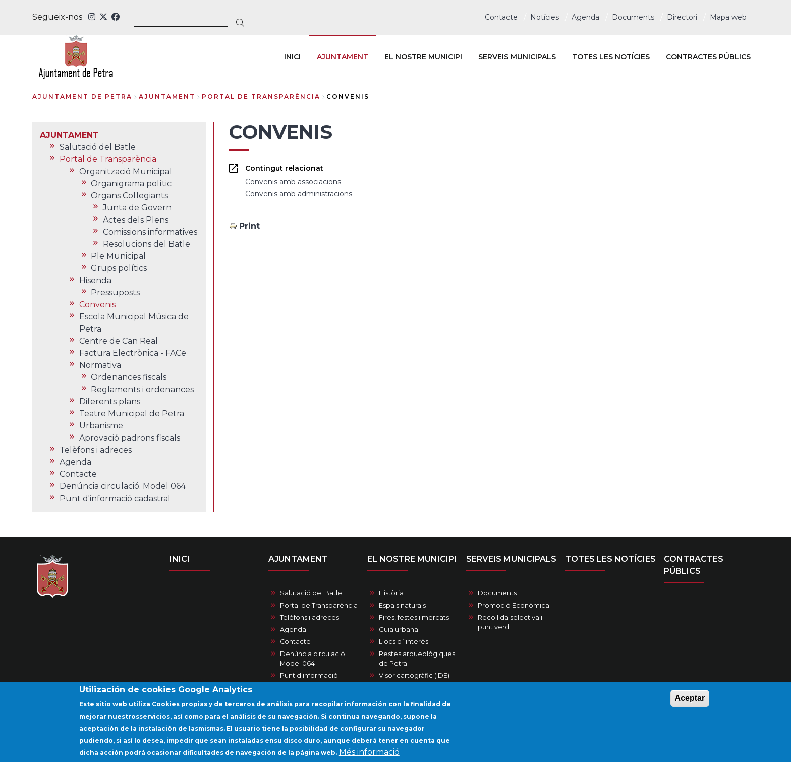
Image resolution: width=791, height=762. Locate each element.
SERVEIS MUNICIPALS (511, 559)
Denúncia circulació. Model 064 (313, 658)
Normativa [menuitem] (100, 365)
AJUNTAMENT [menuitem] (342, 56)
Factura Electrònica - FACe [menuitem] (132, 353)
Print (249, 226)
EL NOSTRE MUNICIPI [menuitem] (423, 56)
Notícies (544, 17)
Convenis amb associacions (293, 181)
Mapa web (728, 17)
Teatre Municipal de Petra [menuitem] (131, 413)
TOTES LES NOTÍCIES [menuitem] (611, 56)
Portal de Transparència (261, 96)
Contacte (501, 17)
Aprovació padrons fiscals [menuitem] (129, 438)
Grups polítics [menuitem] (119, 268)
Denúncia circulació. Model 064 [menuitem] (123, 486)
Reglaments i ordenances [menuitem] (142, 389)
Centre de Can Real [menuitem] (118, 341)
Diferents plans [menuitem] (109, 401)
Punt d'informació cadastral (309, 680)
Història (391, 593)
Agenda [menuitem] (75, 462)
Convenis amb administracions (298, 193)
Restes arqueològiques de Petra (417, 658)
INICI (180, 559)
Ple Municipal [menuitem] (118, 256)
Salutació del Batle (311, 593)
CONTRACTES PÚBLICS (693, 565)
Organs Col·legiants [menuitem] (129, 195)
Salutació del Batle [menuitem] (98, 147)
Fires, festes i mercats (414, 617)
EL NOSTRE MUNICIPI (412, 559)
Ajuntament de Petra (82, 96)
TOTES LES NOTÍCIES (610, 559)
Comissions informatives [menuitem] (150, 232)
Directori (682, 17)
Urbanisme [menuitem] (101, 425)
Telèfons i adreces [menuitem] (96, 450)
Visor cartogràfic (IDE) (414, 675)
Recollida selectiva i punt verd (510, 622)
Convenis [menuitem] (97, 304)
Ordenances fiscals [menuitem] (128, 377)
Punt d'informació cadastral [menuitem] (115, 498)
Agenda (585, 17)
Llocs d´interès (403, 641)
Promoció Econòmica (513, 605)
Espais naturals (402, 605)
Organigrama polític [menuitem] (131, 183)
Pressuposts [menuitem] (115, 292)
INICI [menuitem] (292, 56)
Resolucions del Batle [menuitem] (146, 244)
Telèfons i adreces (309, 617)
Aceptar (690, 702)
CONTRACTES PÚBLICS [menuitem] (708, 56)
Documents (633, 17)
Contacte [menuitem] (78, 474)
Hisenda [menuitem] (95, 280)
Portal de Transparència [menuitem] (108, 159)
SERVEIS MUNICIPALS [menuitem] (517, 56)
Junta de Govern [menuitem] (137, 207)
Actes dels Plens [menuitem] (135, 220)
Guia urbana (398, 629)
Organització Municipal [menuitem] (125, 171)
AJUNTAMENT (167, 96)
